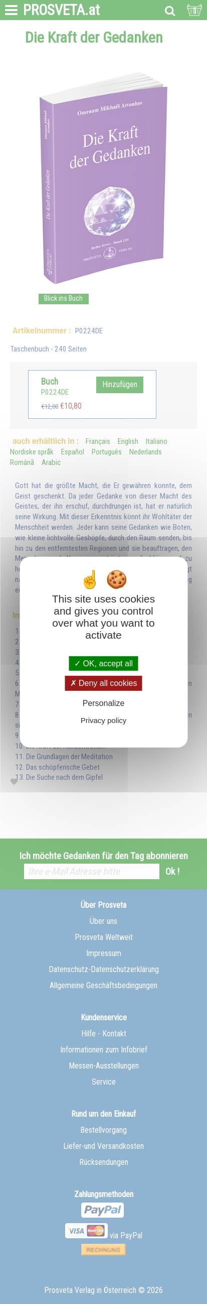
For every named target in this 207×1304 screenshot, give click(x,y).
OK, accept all (103, 663)
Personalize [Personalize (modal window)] (104, 702)
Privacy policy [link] (104, 720)
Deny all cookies (103, 683)
